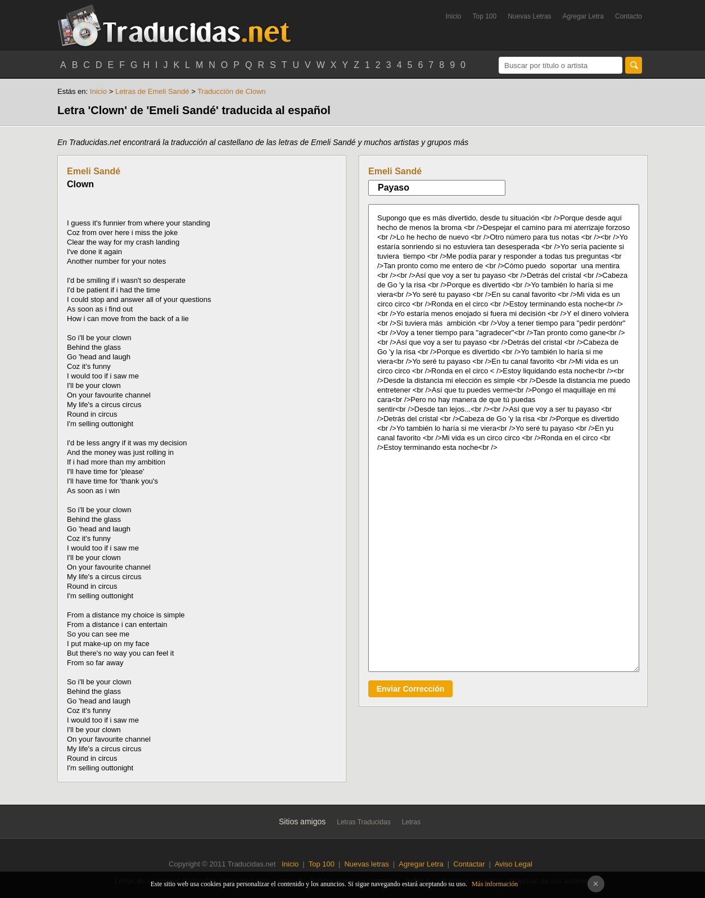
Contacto (628, 16)
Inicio (453, 16)
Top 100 (485, 16)
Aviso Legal (513, 864)
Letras (411, 822)
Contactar (469, 864)
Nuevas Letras (529, 16)
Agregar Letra (583, 16)
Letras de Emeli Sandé (152, 91)
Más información (495, 884)
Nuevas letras (366, 864)
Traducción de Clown (231, 91)
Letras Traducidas (363, 822)
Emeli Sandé (93, 171)
